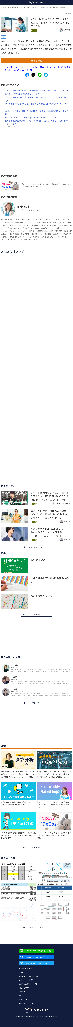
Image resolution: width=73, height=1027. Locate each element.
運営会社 (22, 972)
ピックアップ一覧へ (36, 547)
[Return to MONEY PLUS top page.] (36, 2)
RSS (20, 995)
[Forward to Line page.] (36, 951)
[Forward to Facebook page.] (36, 957)
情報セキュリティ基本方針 (29, 976)
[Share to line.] (40, 75)
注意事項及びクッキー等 (28, 984)
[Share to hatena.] (46, 75)
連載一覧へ (36, 847)
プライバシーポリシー (27, 980)
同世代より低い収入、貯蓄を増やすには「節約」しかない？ (30, 117)
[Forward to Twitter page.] (36, 963)
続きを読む (36, 61)
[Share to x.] (33, 75)
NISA (3, 37)
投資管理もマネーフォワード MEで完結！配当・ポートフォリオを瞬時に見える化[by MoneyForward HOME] (38, 68)
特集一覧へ (36, 614)
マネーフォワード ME (27, 1003)
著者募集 (22, 991)
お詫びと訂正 (24, 999)
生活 (13, 8)
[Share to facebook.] (27, 75)
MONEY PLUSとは (25, 968)
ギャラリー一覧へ (36, 927)
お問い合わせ (24, 988)
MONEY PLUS (5, 8)
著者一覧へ (36, 703)
